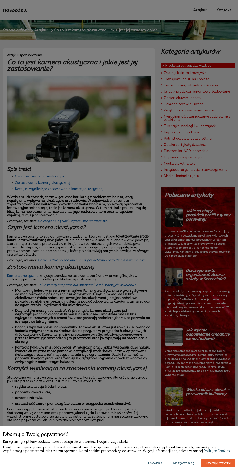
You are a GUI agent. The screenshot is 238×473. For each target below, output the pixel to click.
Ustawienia (155, 463)
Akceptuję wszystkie (218, 463)
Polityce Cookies (217, 451)
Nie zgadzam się (183, 463)
